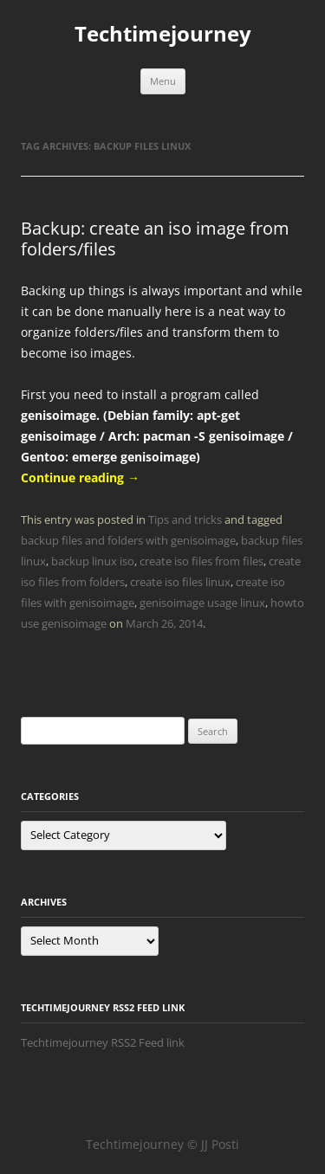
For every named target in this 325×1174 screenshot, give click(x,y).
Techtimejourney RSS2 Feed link (103, 1042)
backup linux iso (92, 561)
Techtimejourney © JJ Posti (162, 1144)
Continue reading (80, 477)
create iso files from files (201, 561)
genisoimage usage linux (202, 602)
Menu (163, 80)
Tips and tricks (185, 519)
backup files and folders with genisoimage (128, 540)
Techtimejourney (163, 34)
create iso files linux (180, 582)
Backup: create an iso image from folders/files (155, 238)
